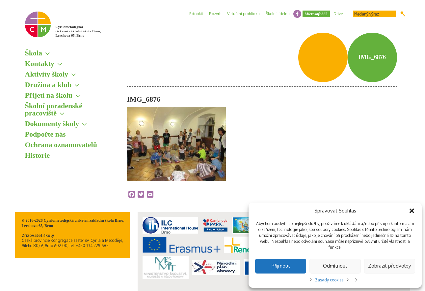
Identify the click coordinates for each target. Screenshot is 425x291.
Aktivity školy (46, 74)
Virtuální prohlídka (243, 13)
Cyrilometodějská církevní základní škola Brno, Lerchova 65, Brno (78, 31)
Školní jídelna (278, 13)
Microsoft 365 (316, 14)
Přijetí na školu (48, 95)
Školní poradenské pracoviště (53, 109)
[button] (412, 211)
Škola (33, 53)
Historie (37, 155)
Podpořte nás (45, 134)
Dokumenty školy (52, 123)
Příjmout (281, 266)
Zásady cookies (329, 279)
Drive (338, 13)
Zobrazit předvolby (389, 266)
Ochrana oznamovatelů (61, 145)
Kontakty (39, 63)
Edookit (196, 13)
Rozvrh (215, 13)
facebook (297, 14)
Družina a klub (48, 85)
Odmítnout (335, 266)
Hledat (403, 14)
